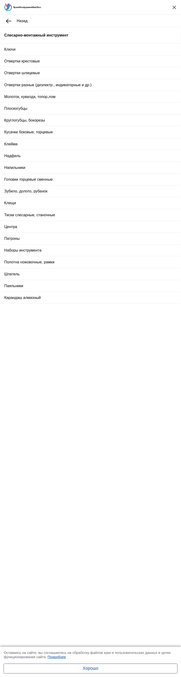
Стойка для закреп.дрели (63, 351)
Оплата (105, 291)
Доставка (78, 291)
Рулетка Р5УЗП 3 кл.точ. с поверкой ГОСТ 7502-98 (83, 440)
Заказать (47, 505)
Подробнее (57, 657)
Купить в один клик (91, 279)
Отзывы (59, 304)
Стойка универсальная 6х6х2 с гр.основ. (75, 381)
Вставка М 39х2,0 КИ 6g (61, 409)
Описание (36, 304)
